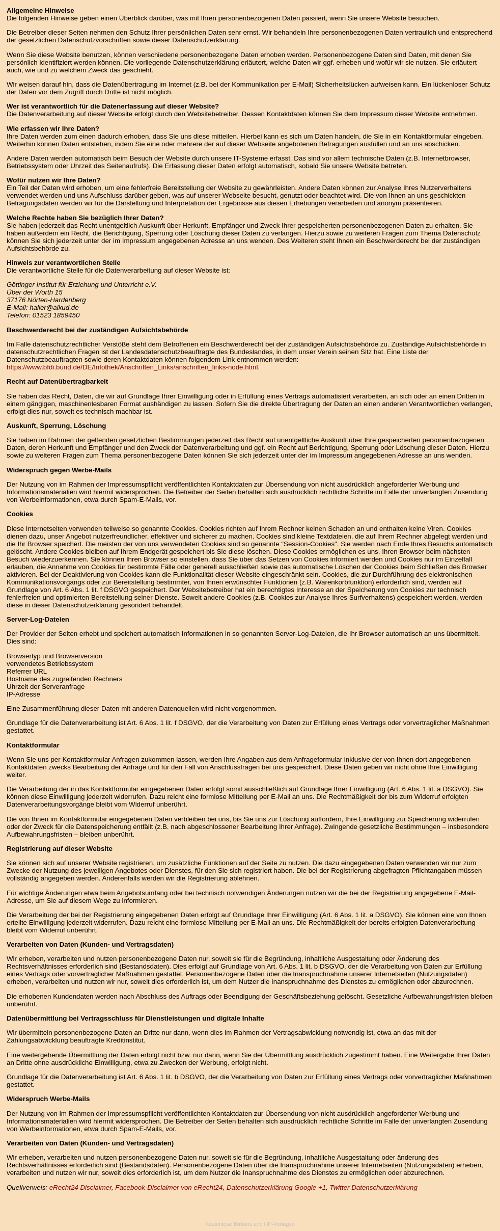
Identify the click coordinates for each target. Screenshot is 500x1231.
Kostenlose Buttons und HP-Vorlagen (250, 1224)
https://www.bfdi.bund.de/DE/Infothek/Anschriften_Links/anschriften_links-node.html (132, 367)
